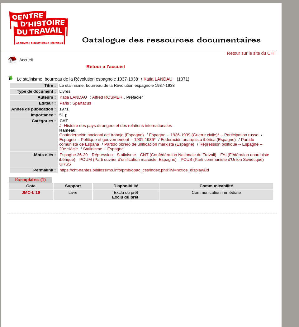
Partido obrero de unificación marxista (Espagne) (149, 144)
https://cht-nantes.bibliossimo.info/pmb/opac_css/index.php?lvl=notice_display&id (134, 170)
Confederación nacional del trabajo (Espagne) (102, 135)
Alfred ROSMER (107, 97)
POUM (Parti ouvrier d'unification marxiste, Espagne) (128, 159)
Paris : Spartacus (75, 103)
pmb (142, 217)
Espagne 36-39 (73, 154)
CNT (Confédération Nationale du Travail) (178, 154)
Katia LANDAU (158, 79)
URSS (65, 164)
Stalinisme (126, 154)
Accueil (20, 60)
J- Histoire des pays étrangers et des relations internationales (115, 125)
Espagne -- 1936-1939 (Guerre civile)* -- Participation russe (203, 135)
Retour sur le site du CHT (251, 53)
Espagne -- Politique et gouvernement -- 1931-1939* (107, 139)
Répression (102, 154)
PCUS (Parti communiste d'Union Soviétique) (222, 159)
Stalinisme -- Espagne (103, 149)
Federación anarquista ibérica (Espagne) (198, 139)
